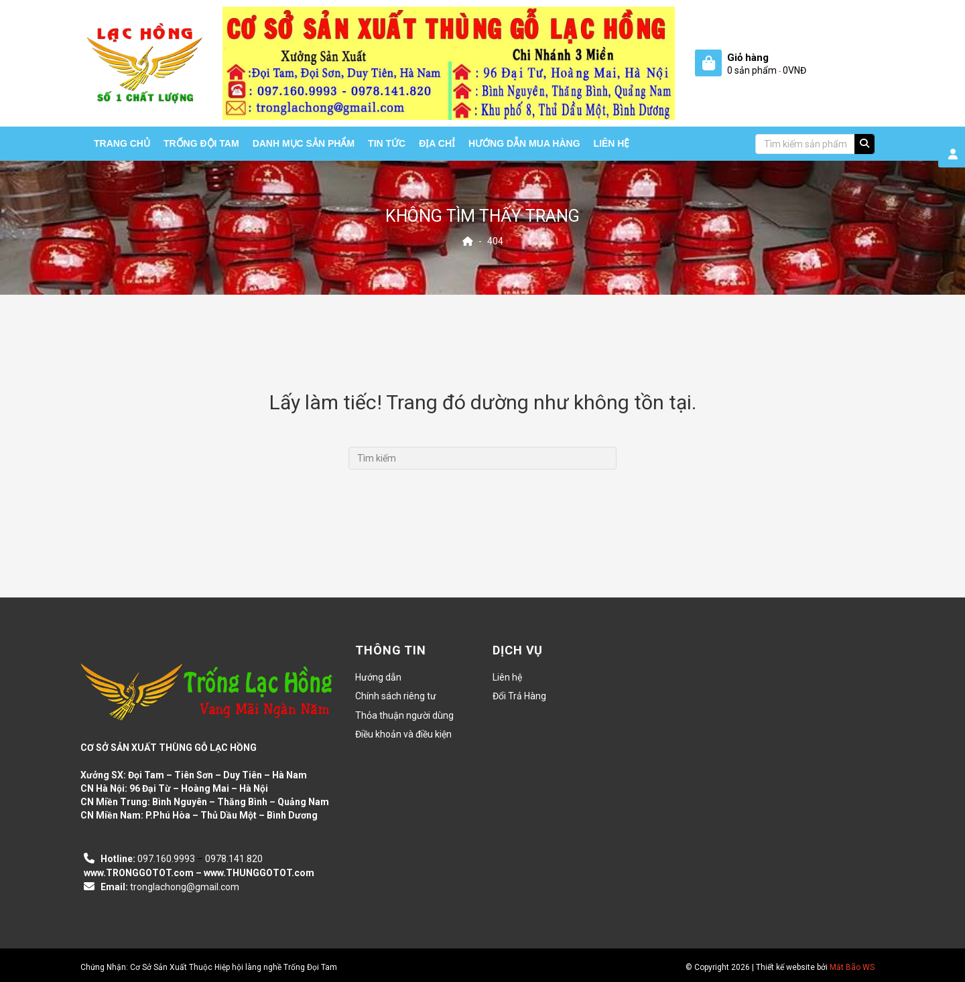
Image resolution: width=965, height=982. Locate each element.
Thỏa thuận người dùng (404, 715)
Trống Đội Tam (201, 143)
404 (495, 241)
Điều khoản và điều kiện (403, 734)
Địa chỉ (437, 143)
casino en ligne (115, 830)
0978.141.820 (234, 858)
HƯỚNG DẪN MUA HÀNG (524, 143)
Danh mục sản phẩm (304, 143)
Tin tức (386, 143)
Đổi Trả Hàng (519, 696)
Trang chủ (122, 143)
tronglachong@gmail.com (184, 887)
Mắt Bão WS (852, 967)
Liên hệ (612, 143)
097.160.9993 (166, 858)
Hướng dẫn (378, 677)
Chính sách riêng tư (395, 696)
